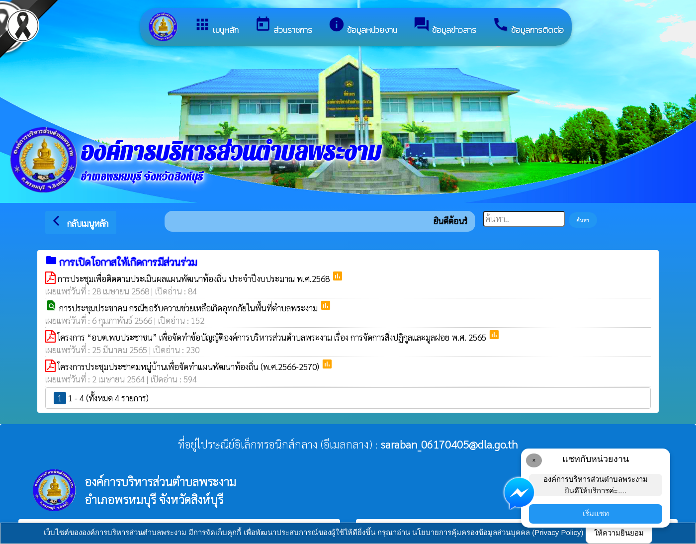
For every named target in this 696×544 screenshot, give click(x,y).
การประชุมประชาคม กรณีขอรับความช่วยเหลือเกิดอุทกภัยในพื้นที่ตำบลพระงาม (189, 307)
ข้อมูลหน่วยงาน (362, 26)
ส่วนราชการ (283, 26)
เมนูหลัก (216, 26)
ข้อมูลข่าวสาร (444, 26)
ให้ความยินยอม (619, 533)
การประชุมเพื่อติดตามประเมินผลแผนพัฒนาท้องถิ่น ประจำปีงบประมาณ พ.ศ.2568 (195, 278)
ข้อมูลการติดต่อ (528, 26)
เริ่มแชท (596, 513)
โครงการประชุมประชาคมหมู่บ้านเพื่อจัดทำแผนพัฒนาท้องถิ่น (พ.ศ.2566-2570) (189, 366)
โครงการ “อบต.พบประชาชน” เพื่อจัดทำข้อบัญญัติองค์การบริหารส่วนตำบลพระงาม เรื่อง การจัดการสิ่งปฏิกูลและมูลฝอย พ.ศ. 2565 (273, 337)
